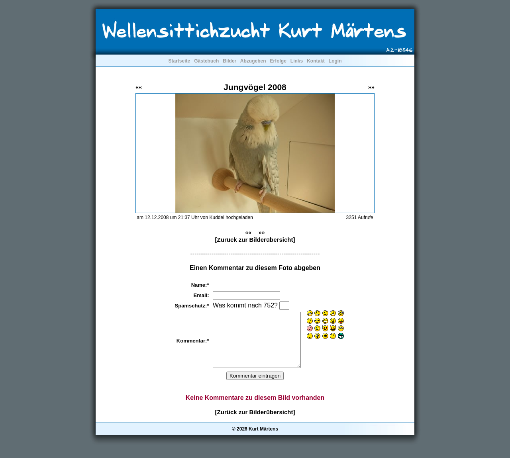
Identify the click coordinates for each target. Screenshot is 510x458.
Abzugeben (253, 61)
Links (296, 61)
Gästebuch (206, 61)
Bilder (229, 61)
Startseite (179, 61)
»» (371, 87)
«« (138, 87)
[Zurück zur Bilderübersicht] (255, 239)
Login (335, 61)
